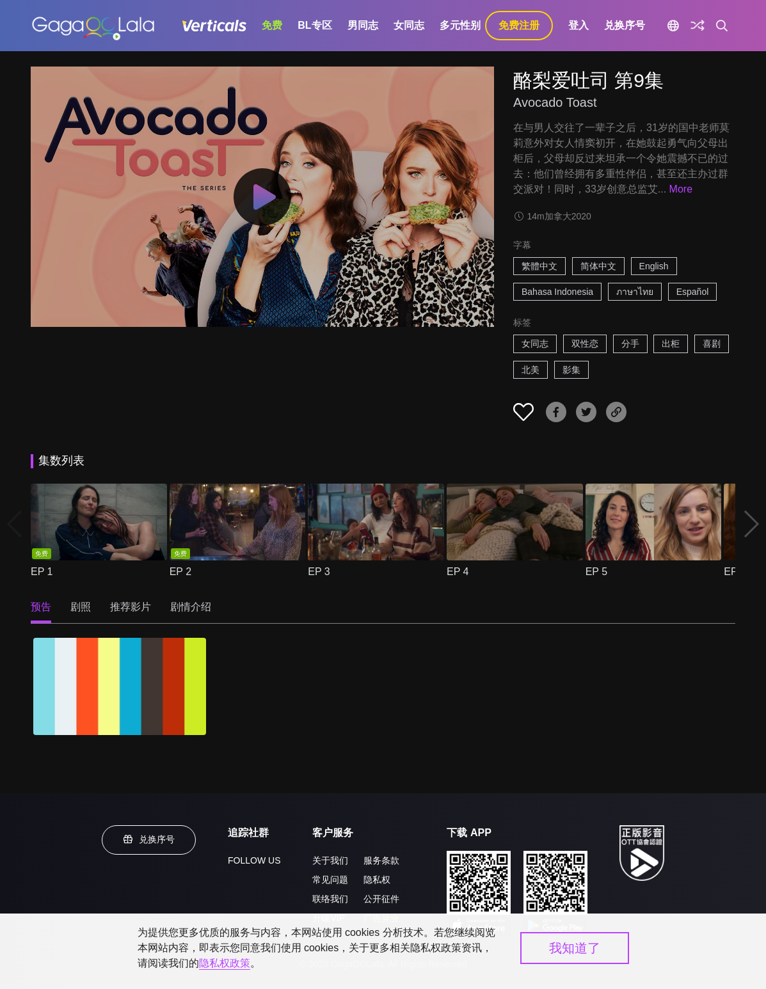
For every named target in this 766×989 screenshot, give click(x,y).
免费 (272, 25)
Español (692, 292)
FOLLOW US (254, 860)
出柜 (671, 343)
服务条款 (381, 860)
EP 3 (319, 571)
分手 (630, 343)
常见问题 (330, 879)
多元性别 (460, 25)
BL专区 (314, 25)
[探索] (697, 25)
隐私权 (376, 879)
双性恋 (584, 343)
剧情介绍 (190, 606)
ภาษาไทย (634, 292)
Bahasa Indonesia (557, 292)
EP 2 (180, 571)
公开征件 (381, 899)
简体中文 (598, 266)
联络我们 (330, 899)
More (680, 189)
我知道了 (574, 948)
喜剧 (712, 343)
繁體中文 (539, 266)
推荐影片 (130, 606)
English (654, 266)
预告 (41, 606)
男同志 (362, 25)
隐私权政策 (224, 963)
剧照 (80, 606)
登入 (578, 25)
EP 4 (457, 571)
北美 (530, 370)
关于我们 (330, 860)
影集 (571, 370)
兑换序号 (624, 25)
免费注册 (519, 25)
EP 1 (41, 571)
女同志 (409, 25)
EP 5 (596, 571)
